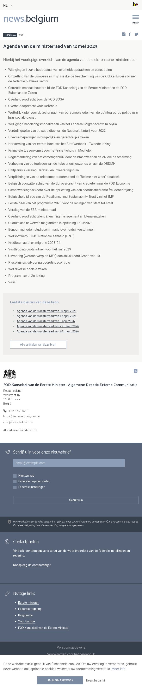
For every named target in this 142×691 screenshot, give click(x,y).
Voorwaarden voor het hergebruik (71, 654)
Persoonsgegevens (71, 647)
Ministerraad (26, 476)
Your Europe (26, 621)
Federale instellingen (31, 487)
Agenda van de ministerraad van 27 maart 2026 (48, 326)
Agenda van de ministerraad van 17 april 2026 (46, 316)
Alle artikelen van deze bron (38, 344)
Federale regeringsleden (34, 481)
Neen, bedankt (95, 680)
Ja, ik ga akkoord (60, 680)
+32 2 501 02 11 (19, 411)
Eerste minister (28, 602)
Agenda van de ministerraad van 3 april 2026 (46, 321)
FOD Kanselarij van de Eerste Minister (43, 628)
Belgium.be (25, 615)
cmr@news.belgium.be (18, 422)
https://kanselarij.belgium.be (21, 416)
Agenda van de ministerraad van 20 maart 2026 (48, 331)
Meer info (118, 669)
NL (5, 5)
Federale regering (30, 609)
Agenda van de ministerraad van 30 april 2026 (46, 311)
